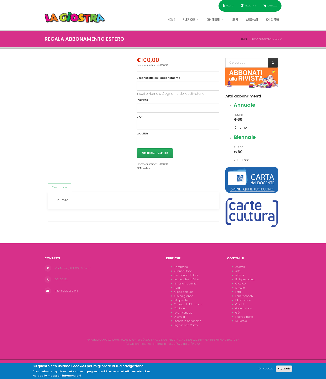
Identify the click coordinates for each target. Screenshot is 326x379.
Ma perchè (181, 300)
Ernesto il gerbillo (185, 283)
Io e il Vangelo (183, 313)
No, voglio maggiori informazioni (57, 376)
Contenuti (208, 20)
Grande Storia (183, 271)
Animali (240, 267)
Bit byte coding (244, 279)
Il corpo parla (244, 317)
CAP (139, 117)
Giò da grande (183, 296)
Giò (237, 313)
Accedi (229, 5)
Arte (237, 271)
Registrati (250, 5)
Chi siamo (271, 20)
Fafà (177, 288)
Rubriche (182, 20)
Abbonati (249, 20)
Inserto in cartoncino (187, 321)
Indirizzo (142, 100)
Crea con (241, 283)
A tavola (179, 317)
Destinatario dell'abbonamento (158, 78)
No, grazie (284, 369)
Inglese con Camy (186, 325)
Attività (239, 275)
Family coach (244, 296)
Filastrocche (243, 300)
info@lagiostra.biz (66, 291)
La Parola (241, 321)
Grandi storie (243, 308)
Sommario (181, 267)
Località (142, 133)
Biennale (245, 137)
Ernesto (240, 288)
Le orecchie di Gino (186, 279)
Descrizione (59, 187)
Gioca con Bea (183, 292)
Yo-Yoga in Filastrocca (188, 304)
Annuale (244, 105)
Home (162, 20)
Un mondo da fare (186, 275)
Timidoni (179, 308)
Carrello (272, 5)
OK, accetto (266, 369)
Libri (231, 20)
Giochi (239, 304)
